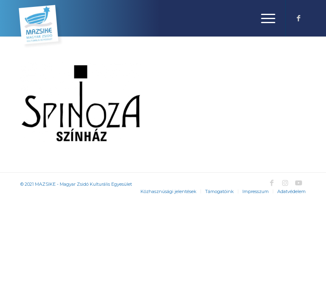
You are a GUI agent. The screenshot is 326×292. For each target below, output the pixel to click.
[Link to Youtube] (298, 183)
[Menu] (264, 18)
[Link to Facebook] (298, 18)
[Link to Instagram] (285, 183)
